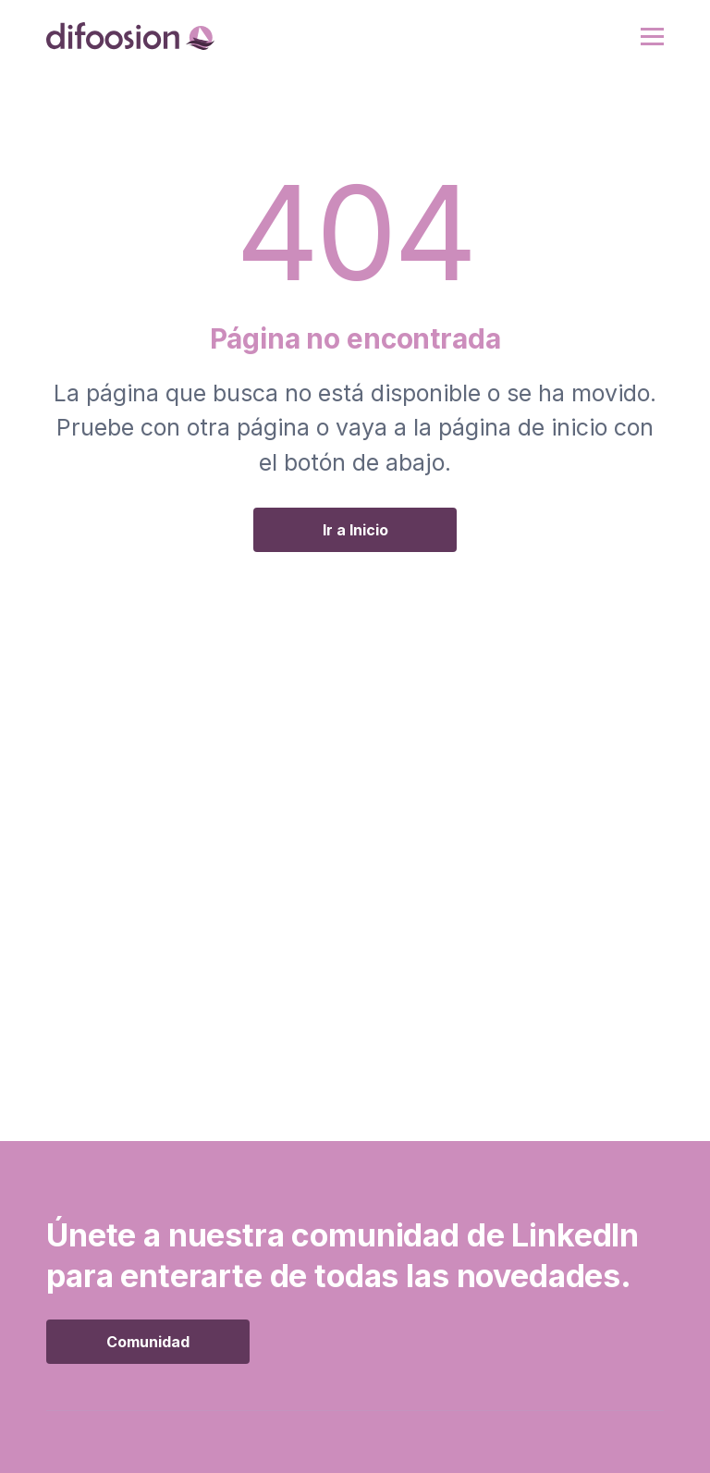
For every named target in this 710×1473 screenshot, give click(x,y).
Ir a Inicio (355, 530)
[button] (652, 36)
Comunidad (148, 1341)
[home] (130, 36)
